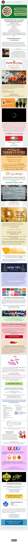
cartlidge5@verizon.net (11, 307)
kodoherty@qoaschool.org (20, 443)
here (10, 24)
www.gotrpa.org (16, 380)
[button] (14, 540)
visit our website (21, 319)
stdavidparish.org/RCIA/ (15, 517)
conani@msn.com (14, 331)
